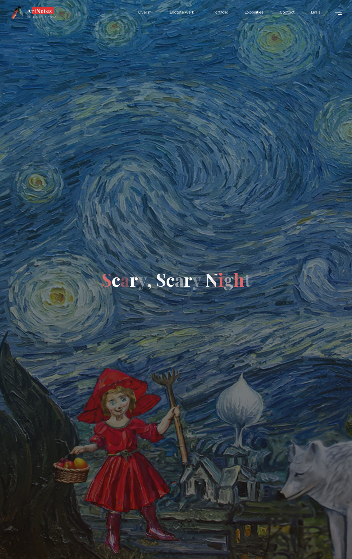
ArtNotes (39, 10)
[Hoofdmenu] (337, 12)
